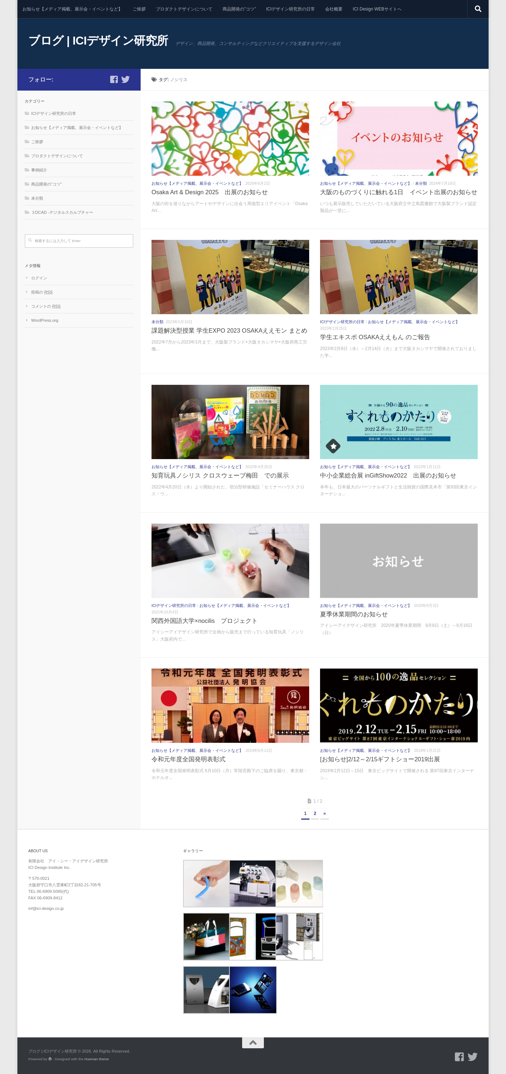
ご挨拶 (139, 9)
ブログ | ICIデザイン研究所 (98, 40)
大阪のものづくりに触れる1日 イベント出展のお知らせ (398, 192)
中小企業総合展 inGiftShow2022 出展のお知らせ (388, 475)
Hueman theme (96, 1059)
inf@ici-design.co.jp (46, 908)
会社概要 (334, 9)
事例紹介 (39, 170)
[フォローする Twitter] (125, 79)
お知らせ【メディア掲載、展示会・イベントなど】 (72, 9)
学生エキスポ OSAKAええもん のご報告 (375, 337)
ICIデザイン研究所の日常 (290, 9)
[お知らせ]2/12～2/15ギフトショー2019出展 (380, 759)
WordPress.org (44, 320)
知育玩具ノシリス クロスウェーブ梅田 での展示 (220, 475)
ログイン (39, 278)
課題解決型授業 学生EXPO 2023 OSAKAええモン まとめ (229, 330)
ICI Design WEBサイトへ (377, 9)
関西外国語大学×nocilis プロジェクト (205, 620)
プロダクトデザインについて (184, 9)
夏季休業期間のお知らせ (354, 614)
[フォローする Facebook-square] (113, 79)
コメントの (46, 306)
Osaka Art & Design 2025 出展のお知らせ (210, 192)
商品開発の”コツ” (239, 9)
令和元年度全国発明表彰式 (188, 759)
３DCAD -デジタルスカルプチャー (62, 212)
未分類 (421, 183)
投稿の (42, 292)
